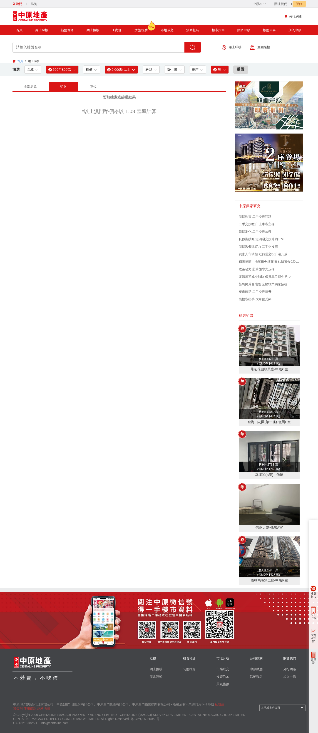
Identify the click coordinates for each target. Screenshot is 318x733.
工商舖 (117, 30)
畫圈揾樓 (260, 47)
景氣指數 (222, 684)
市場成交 (167, 30)
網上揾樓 (93, 30)
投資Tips (222, 676)
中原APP (259, 4)
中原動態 (256, 669)
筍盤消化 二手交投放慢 (255, 231)
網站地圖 (43, 708)
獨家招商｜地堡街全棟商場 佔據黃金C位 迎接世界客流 (269, 261)
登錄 (299, 4)
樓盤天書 (269, 30)
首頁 (19, 30)
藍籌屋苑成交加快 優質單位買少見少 (265, 276)
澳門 (17, 4)
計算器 (313, 661)
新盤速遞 (67, 30)
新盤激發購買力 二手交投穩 (258, 246)
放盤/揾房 (141, 28)
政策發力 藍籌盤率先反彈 (257, 269)
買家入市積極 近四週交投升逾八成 (263, 254)
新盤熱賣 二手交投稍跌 (255, 216)
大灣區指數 (313, 638)
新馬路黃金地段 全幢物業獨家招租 (263, 284)
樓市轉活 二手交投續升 (255, 291)
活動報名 (192, 30)
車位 (93, 86)
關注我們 (280, 4)
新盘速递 (156, 676)
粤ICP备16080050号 (145, 719)
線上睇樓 (41, 30)
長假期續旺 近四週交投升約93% (261, 239)
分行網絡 (294, 16)
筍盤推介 (189, 669)
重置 (241, 69)
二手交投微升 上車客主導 (257, 224)
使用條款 (30, 708)
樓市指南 (218, 30)
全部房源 (30, 86)
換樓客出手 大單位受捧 (255, 299)
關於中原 (243, 30)
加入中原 (294, 30)
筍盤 (63, 86)
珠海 (34, 4)
